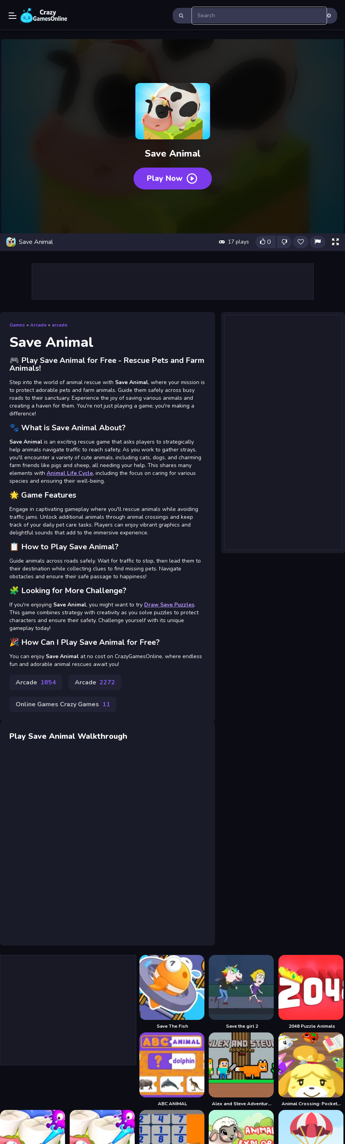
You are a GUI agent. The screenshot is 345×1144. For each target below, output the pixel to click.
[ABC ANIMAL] (172, 1069)
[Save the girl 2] (242, 992)
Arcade (38, 325)
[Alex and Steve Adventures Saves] (242, 1069)
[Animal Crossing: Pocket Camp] (311, 1069)
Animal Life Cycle (70, 473)
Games (17, 325)
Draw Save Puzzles (169, 604)
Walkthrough (102, 736)
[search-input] (259, 16)
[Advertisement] (172, 281)
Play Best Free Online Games (43, 15)
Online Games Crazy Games (63, 704)
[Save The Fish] (172, 992)
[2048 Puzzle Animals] (311, 992)
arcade (59, 325)
